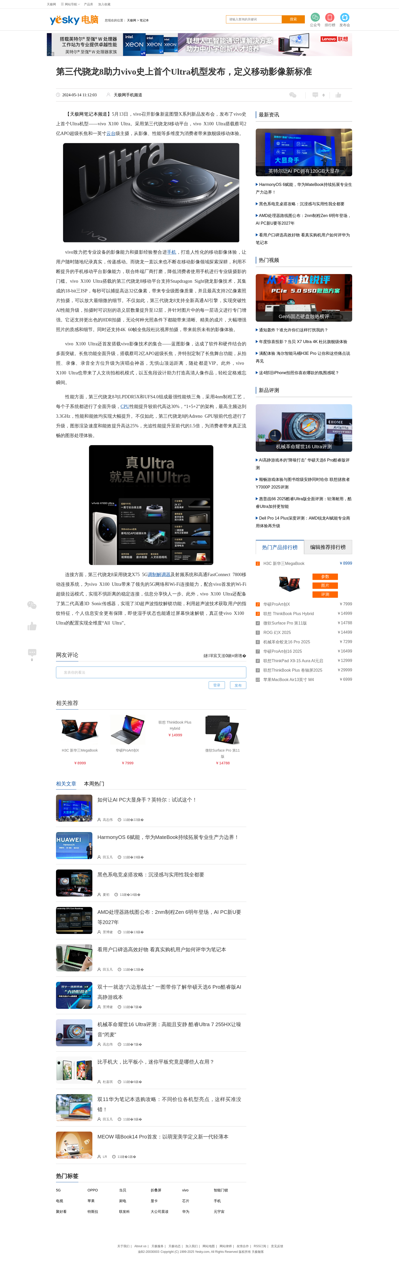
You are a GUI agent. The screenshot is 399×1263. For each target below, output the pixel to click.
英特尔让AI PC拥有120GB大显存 (304, 171)
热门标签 (67, 1176)
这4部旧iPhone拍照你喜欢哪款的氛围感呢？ (299, 373)
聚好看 (61, 1212)
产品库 (88, 4)
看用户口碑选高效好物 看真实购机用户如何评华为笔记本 (161, 949)
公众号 (315, 19)
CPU (125, 406)
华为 (185, 1212)
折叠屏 (156, 1190)
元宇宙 (219, 1212)
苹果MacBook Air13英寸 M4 (288, 679)
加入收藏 (104, 4)
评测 (325, 594)
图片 (325, 585)
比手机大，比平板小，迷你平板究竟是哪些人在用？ (156, 1062)
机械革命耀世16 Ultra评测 (304, 446)
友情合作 (243, 1246)
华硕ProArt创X (276, 604)
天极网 (51, 4)
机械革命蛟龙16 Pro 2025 (286, 642)
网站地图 (209, 1246)
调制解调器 (159, 574)
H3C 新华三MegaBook (283, 563)
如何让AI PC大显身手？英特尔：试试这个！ (147, 800)
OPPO (93, 1190)
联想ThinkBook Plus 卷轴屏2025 (292, 670)
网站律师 (226, 1246)
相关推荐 (67, 703)
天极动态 (174, 1246)
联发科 (124, 1212)
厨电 (122, 1201)
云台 (111, 133)
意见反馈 (277, 1246)
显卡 (154, 1201)
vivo (185, 1190)
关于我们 (123, 1246)
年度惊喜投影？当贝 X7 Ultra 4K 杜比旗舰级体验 (303, 341)
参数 (325, 576)
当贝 (122, 1190)
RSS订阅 (260, 1246)
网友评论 (67, 655)
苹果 (91, 1201)
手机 (171, 252)
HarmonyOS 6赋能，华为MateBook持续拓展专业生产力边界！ (168, 837)
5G (58, 1190)
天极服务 (157, 1246)
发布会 (344, 19)
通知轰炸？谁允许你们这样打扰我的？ (293, 330)
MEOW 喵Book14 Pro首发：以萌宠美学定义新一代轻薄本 (163, 1136)
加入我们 (192, 1246)
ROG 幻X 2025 (277, 632)
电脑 (72, 20)
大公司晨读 (159, 1212)
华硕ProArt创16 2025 (282, 651)
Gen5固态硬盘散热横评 (304, 316)
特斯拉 (93, 1212)
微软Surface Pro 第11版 (285, 623)
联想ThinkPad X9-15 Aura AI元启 (293, 661)
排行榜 (330, 19)
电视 (59, 1201)
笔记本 (144, 20)
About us (140, 1246)
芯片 (185, 1201)
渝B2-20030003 (148, 1252)
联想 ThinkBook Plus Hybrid (288, 614)
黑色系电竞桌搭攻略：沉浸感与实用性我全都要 (150, 874)
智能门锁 (221, 1190)
